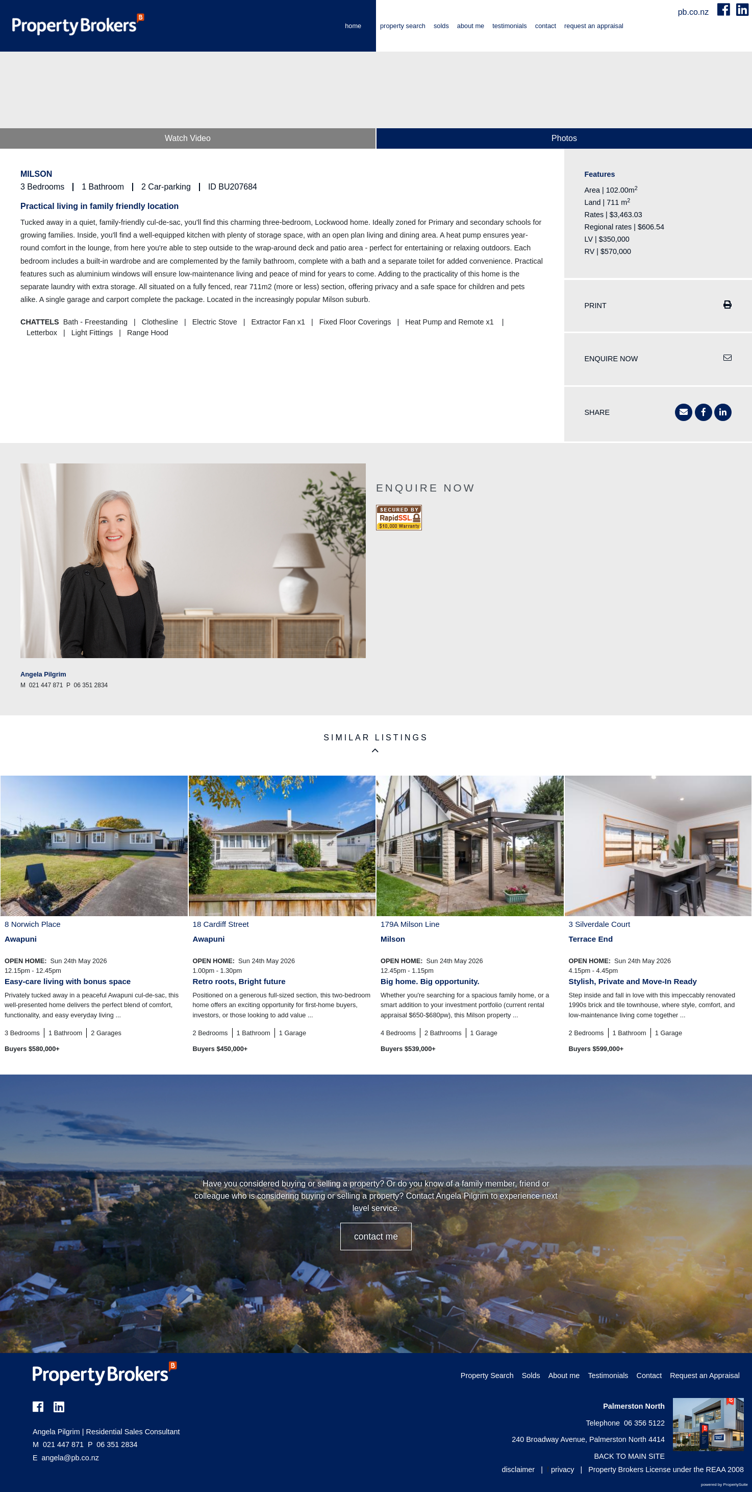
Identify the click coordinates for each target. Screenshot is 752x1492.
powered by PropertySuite (724, 1484)
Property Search (402, 26)
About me (470, 26)
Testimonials (509, 26)
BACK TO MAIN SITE (629, 1456)
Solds (441, 26)
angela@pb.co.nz (70, 1458)
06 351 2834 (112, 1444)
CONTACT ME (376, 1236)
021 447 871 (58, 1444)
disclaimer (518, 1469)
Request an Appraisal (593, 26)
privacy (562, 1469)
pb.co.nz (694, 12)
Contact (545, 26)
